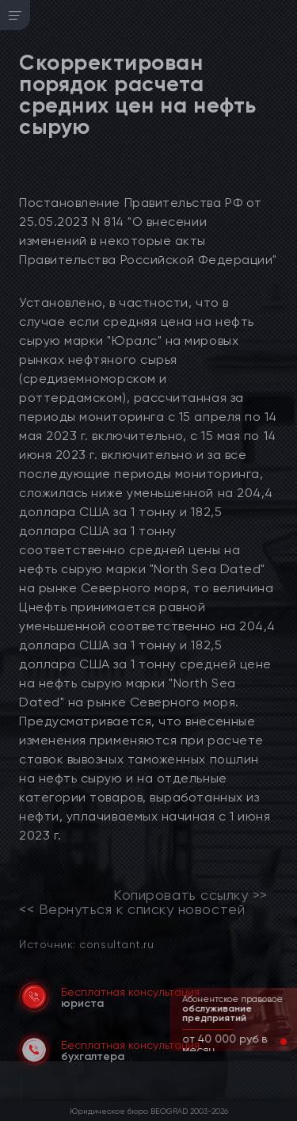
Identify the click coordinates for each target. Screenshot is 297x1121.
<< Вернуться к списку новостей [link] (132, 909)
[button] (271, 1042)
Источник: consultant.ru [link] (86, 944)
